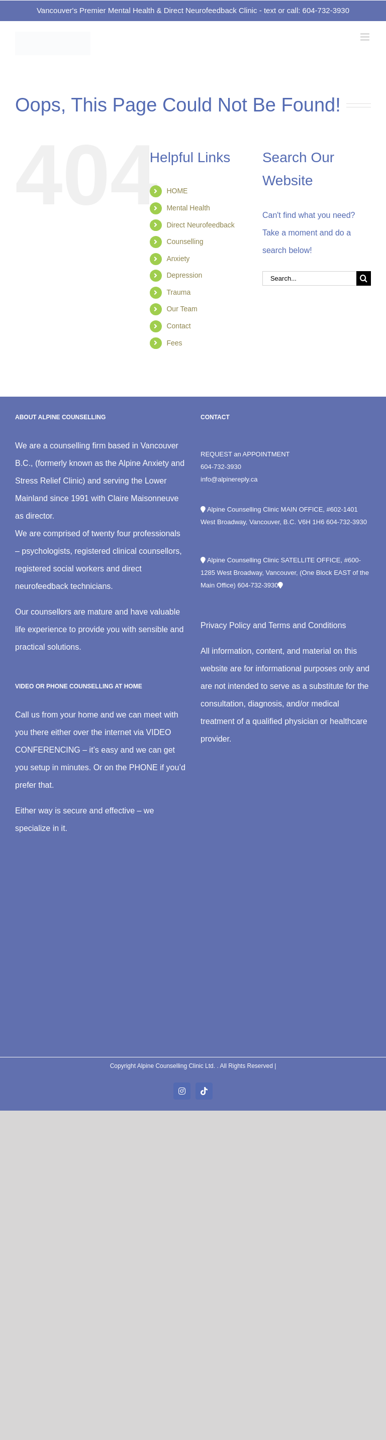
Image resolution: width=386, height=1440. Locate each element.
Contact (178, 326)
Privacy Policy (226, 625)
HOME (176, 191)
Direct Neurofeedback (200, 225)
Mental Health (188, 208)
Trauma (178, 292)
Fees (174, 343)
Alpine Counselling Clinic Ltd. (177, 1065)
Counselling (184, 241)
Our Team (181, 309)
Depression (184, 275)
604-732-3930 (221, 466)
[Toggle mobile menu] (365, 37)
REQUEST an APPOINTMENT (245, 454)
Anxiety (177, 259)
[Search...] (309, 278)
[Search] (363, 278)
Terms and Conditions (307, 625)
